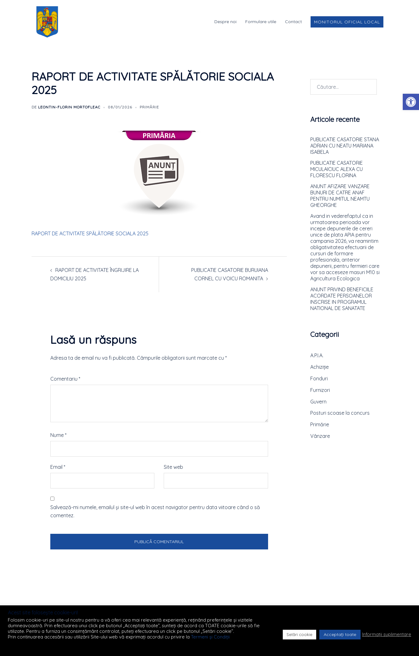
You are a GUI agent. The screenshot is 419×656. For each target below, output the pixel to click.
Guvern (318, 401)
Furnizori (320, 390)
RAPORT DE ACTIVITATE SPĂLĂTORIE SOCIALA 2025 (90, 233)
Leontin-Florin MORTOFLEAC (69, 107)
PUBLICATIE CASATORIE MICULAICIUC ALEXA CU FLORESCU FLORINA (336, 169)
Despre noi (225, 21)
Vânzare (320, 436)
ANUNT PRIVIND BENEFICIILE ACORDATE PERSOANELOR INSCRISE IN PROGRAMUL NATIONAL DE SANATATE (341, 298)
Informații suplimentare (386, 634)
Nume (58, 435)
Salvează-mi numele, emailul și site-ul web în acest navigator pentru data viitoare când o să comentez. (155, 511)
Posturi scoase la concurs (340, 413)
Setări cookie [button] (299, 634)
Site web (173, 467)
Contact (293, 21)
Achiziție (319, 367)
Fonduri (319, 378)
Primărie (149, 107)
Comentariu (65, 379)
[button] (411, 102)
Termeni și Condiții (210, 637)
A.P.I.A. (316, 355)
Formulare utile (260, 21)
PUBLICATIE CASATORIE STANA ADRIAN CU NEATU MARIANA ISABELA (344, 145)
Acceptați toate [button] (340, 634)
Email (57, 467)
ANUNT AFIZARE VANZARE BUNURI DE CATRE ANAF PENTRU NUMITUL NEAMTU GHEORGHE (340, 195)
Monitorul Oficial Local (347, 22)
